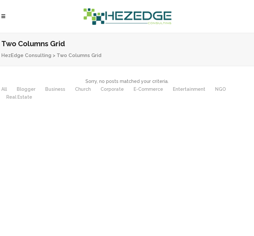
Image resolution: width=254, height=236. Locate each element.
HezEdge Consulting (26, 55)
